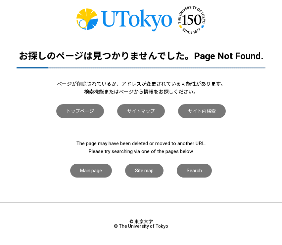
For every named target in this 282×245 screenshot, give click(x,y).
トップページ (80, 111)
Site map (144, 170)
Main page (91, 170)
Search (194, 170)
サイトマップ (141, 111)
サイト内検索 (202, 111)
